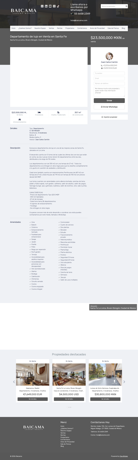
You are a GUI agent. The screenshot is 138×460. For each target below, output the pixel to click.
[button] (13, 381)
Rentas (59, 28)
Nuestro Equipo (40, 28)
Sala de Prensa (113, 28)
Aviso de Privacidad (97, 28)
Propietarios (69, 28)
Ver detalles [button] (33, 399)
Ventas (51, 28)
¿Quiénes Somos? (25, 28)
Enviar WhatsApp (109, 107)
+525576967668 (110, 68)
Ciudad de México (45, 40)
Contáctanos (82, 28)
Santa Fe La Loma (17, 40)
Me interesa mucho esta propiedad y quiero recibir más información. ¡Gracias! (109, 92)
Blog (123, 28)
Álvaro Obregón (31, 40)
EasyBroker (124, 456)
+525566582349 (110, 65)
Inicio (13, 28)
